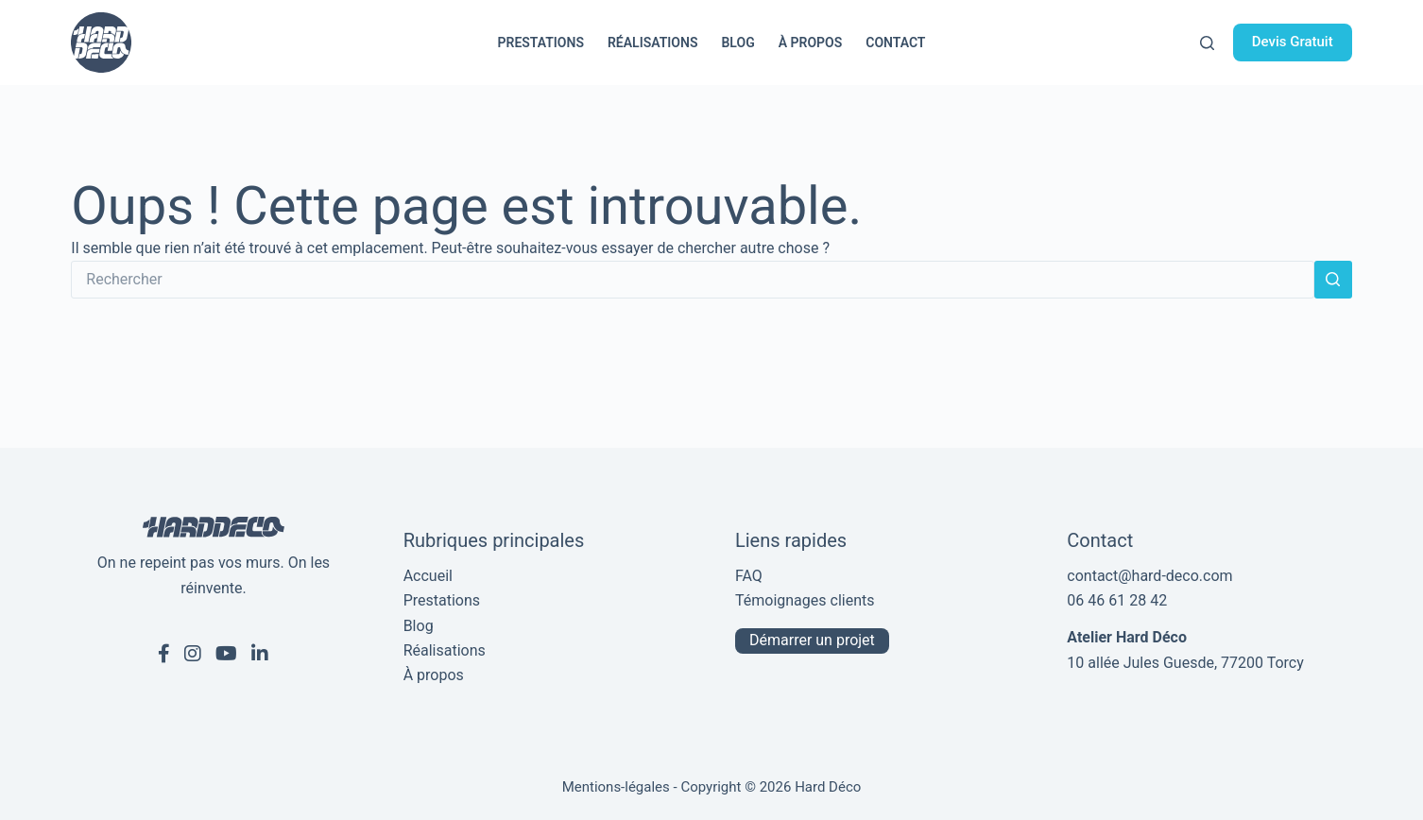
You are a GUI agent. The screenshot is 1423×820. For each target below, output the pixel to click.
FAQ (749, 576)
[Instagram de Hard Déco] (192, 653)
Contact (895, 42)
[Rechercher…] (692, 280)
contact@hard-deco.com (1149, 576)
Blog (737, 42)
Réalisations (653, 42)
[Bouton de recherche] (1333, 280)
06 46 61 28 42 (1117, 600)
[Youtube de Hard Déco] (226, 653)
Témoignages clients (805, 600)
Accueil (428, 576)
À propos (811, 42)
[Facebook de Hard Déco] (164, 653)
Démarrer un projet (812, 640)
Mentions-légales (616, 786)
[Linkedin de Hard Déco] (259, 653)
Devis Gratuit (1292, 41)
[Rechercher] (1207, 43)
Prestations (541, 42)
